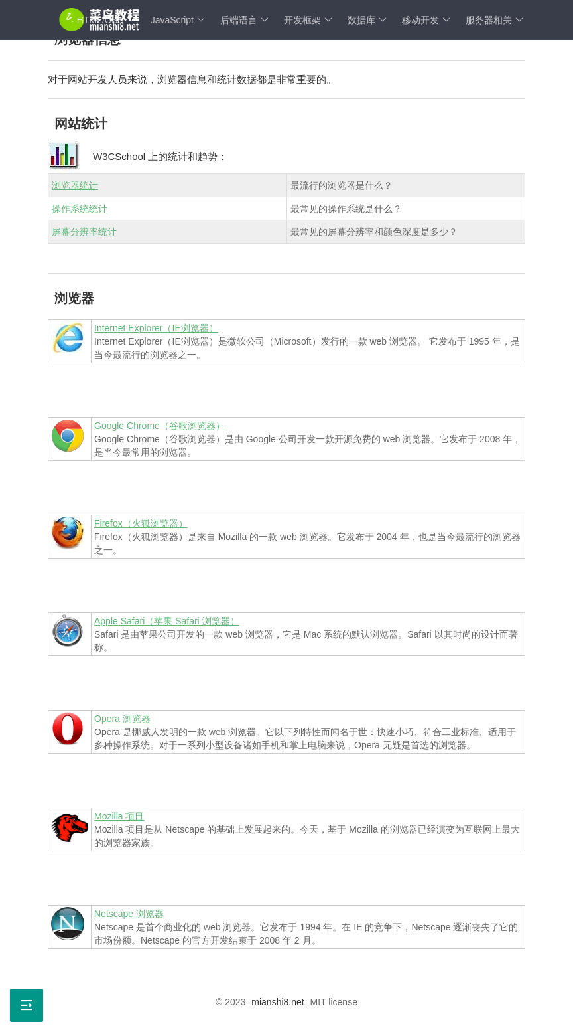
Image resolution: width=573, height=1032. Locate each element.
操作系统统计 (79, 208)
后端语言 (244, 20)
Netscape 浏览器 (129, 913)
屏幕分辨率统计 (84, 231)
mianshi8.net (277, 1002)
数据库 (367, 20)
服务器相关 (494, 20)
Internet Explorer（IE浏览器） (156, 328)
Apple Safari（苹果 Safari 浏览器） (166, 621)
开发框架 (308, 20)
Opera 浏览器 (122, 718)
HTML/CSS (106, 20)
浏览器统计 (75, 185)
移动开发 (426, 20)
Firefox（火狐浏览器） (141, 523)
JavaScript (178, 20)
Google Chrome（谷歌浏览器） (159, 425)
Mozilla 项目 (119, 816)
